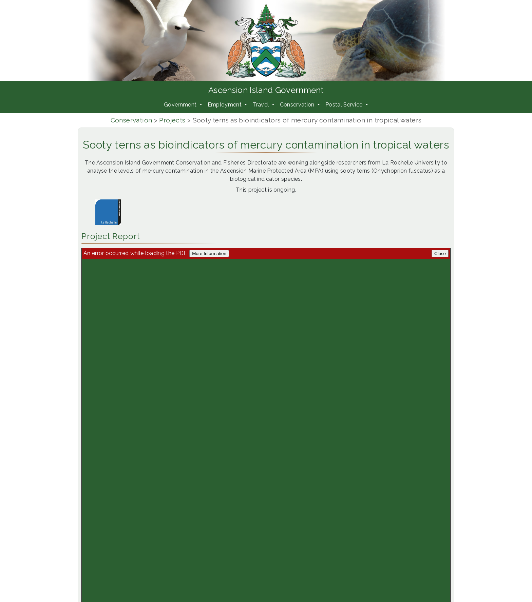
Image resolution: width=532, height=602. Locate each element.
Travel (261, 104)
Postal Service (344, 104)
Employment (225, 104)
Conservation (298, 104)
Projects (172, 120)
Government (181, 104)
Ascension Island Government (266, 90)
